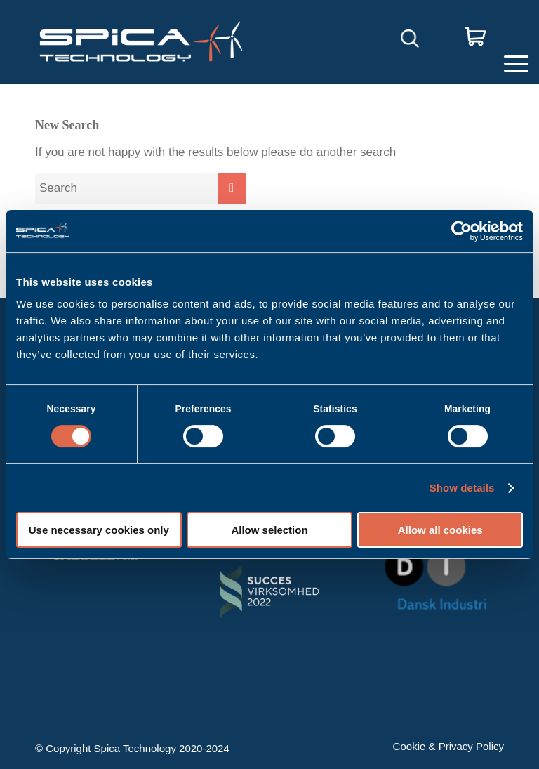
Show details (462, 488)
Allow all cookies (440, 530)
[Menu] (512, 41)
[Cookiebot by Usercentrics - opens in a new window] (461, 231)
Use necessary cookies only (99, 530)
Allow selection (269, 530)
